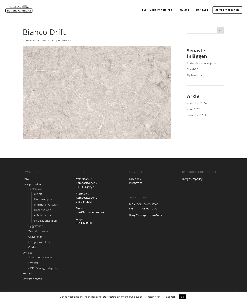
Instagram (135, 183)
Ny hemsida (194, 75)
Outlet (32, 247)
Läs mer (170, 296)
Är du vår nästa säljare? (201, 63)
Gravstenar (35, 236)
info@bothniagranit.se (90, 212)
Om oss (184, 9)
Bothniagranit (33, 40)
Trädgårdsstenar (39, 231)
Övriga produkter (39, 242)
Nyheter (33, 263)
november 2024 (197, 103)
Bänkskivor (35, 189)
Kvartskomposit (66, 40)
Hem (143, 9)
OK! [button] (182, 296)
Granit (38, 194)
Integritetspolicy (192, 179)
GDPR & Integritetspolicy (43, 268)
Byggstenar (35, 226)
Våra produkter (161, 9)
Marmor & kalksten (46, 204)
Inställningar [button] (153, 296)
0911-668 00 (84, 223)
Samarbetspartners (40, 257)
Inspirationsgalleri (45, 220)
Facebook (135, 179)
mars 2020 (193, 109)
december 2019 (197, 115)
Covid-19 (192, 69)
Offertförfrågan (227, 9)
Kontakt (202, 9)
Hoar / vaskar (42, 210)
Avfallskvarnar (43, 215)
